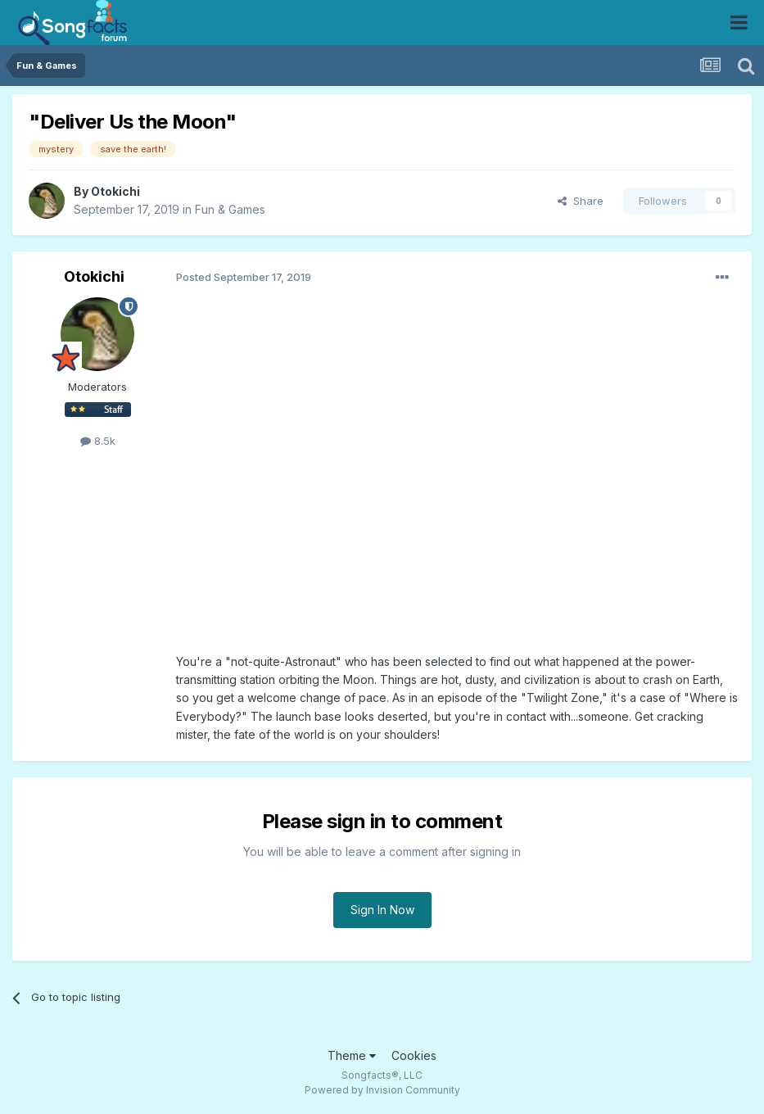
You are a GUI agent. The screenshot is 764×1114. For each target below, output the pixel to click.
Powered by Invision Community (382, 1090)
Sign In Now (382, 910)
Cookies (413, 1055)
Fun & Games (230, 209)
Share (581, 200)
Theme (352, 1055)
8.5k (97, 440)
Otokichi (115, 191)
